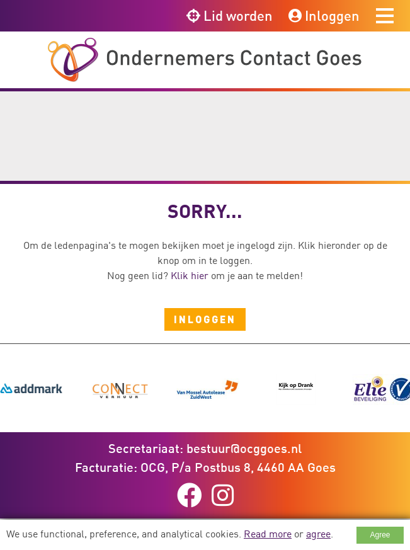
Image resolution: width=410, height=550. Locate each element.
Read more (268, 533)
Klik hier (189, 275)
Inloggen (324, 15)
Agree (380, 534)
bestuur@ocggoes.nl (244, 447)
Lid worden (229, 15)
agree (318, 533)
